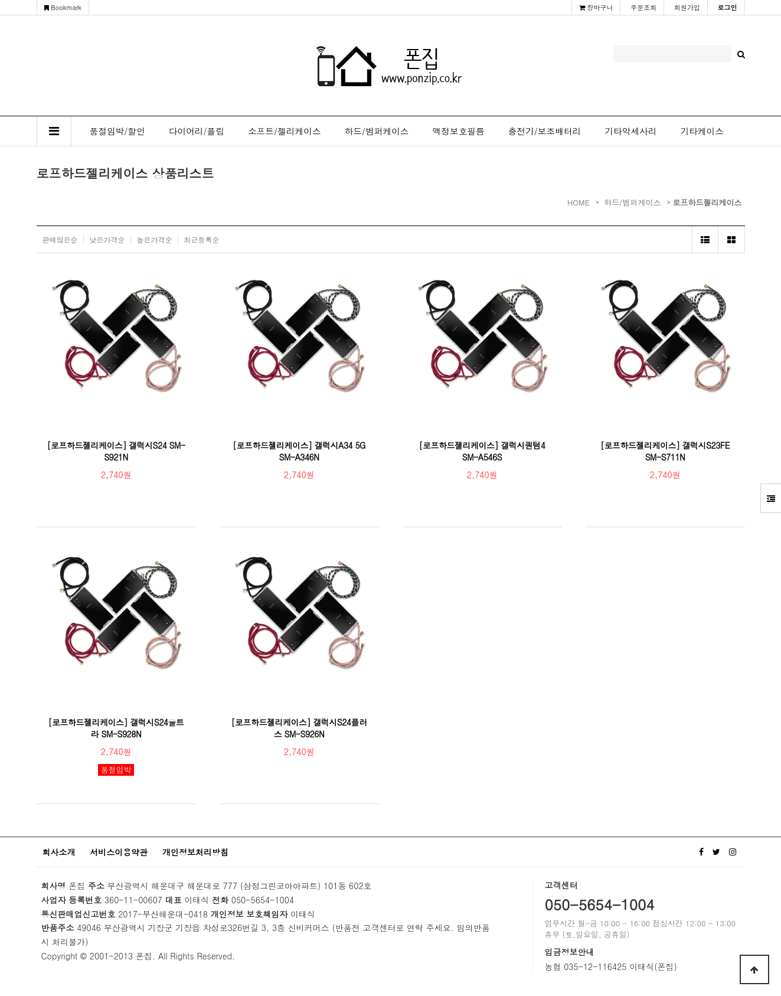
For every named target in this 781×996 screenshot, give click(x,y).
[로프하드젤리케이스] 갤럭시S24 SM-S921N (116, 451)
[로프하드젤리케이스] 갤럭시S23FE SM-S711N (665, 451)
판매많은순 (60, 239)
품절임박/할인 (117, 131)
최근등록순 (202, 239)
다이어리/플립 (196, 131)
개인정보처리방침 (195, 852)
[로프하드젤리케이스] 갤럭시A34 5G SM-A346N (299, 451)
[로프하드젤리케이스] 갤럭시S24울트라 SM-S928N (116, 728)
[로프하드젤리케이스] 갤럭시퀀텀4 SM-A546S (482, 451)
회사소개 (59, 852)
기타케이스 (701, 131)
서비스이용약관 (119, 852)
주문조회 (643, 7)
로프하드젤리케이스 (707, 202)
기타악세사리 (630, 131)
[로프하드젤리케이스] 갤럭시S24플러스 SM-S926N (299, 728)
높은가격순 (154, 239)
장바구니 (596, 7)
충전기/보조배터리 (544, 131)
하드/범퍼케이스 (377, 131)
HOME (578, 202)
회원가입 (687, 7)
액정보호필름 (459, 131)
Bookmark (63, 7)
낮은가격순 (107, 239)
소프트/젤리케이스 (284, 131)
